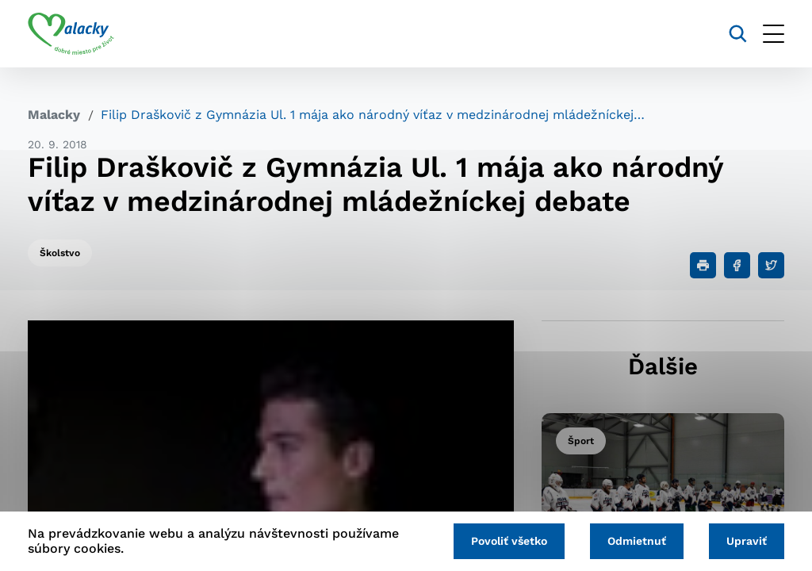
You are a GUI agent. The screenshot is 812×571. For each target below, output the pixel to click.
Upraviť (746, 541)
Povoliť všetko (509, 541)
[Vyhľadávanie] (738, 34)
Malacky (54, 114)
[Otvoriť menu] (773, 34)
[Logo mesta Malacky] (71, 34)
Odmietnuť (636, 541)
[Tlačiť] (703, 265)
